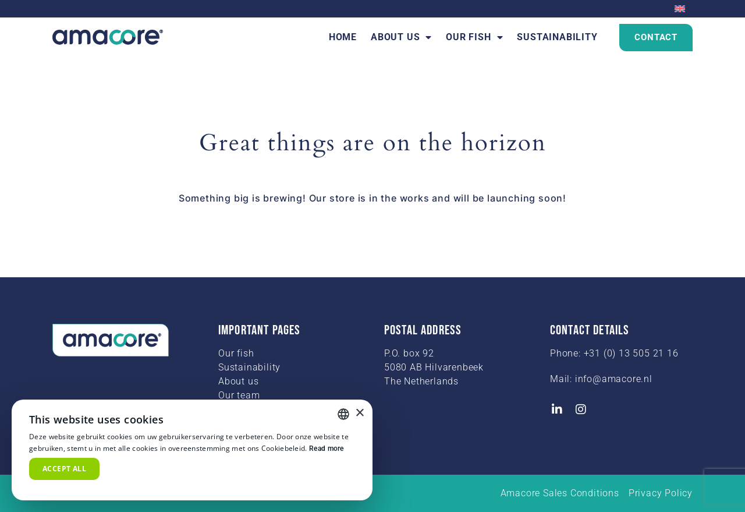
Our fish (474, 37)
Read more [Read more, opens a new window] (326, 448)
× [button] (359, 413)
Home (343, 37)
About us (401, 37)
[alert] (192, 450)
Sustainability (557, 37)
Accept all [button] (64, 469)
